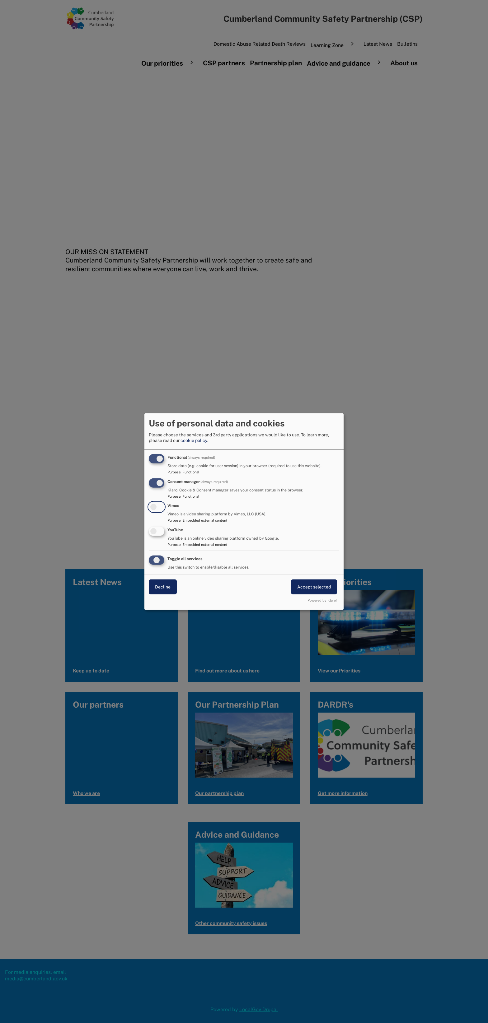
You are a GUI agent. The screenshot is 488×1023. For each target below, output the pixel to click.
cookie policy (194, 440)
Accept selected (314, 586)
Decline (163, 586)
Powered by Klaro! (322, 600)
